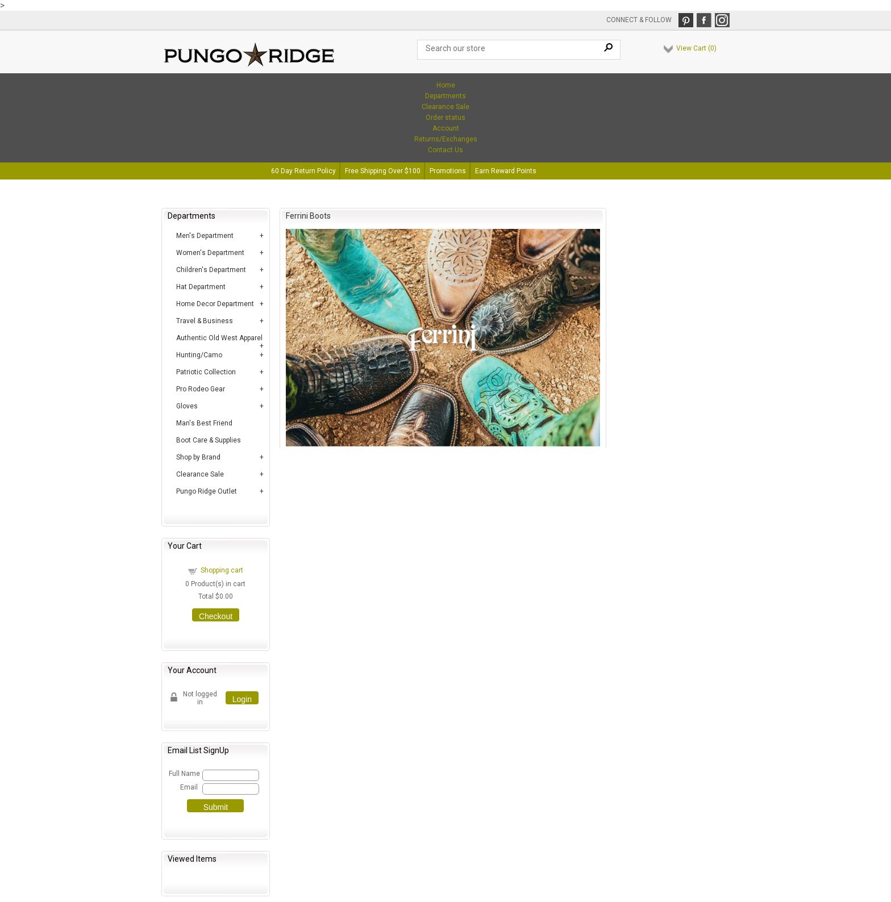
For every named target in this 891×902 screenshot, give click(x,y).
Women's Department (210, 253)
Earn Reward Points (505, 171)
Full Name (184, 774)
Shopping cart (222, 570)
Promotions (448, 171)
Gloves (187, 406)
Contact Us (445, 150)
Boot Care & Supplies (208, 440)
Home (445, 85)
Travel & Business (204, 321)
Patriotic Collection (206, 372)
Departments (445, 96)
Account (445, 128)
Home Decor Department (215, 304)
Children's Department (211, 270)
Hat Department (201, 287)
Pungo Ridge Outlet (206, 491)
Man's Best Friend (204, 423)
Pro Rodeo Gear (200, 389)
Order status (445, 118)
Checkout (215, 616)
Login (242, 699)
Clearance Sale (445, 107)
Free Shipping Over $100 (382, 171)
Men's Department (205, 236)
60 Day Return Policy (303, 171)
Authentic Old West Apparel (219, 338)
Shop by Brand (198, 457)
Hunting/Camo (199, 355)
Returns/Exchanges (445, 139)
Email (189, 787)
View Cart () (696, 48)
